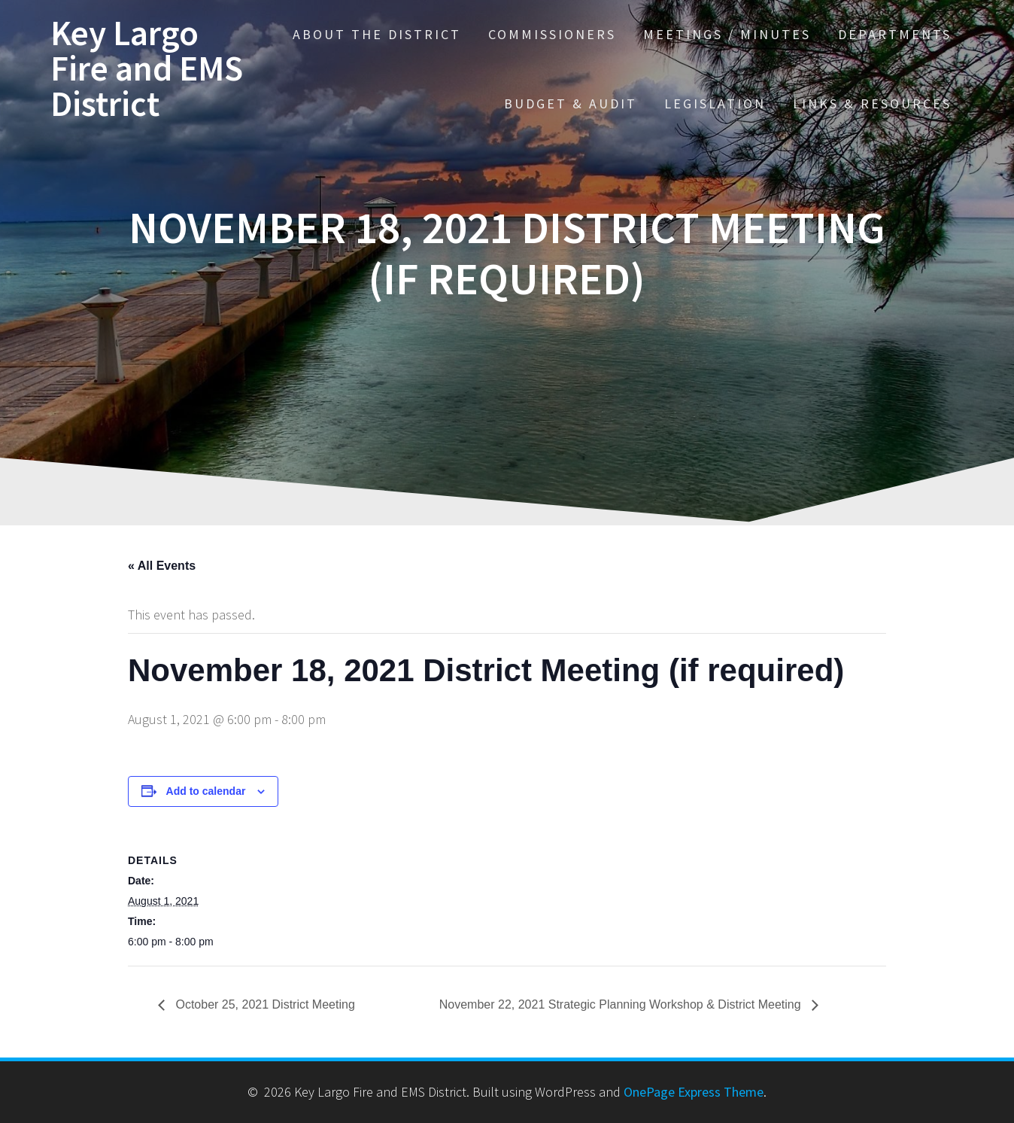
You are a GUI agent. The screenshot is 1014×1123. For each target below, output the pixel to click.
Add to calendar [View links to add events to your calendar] (206, 791)
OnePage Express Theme (694, 1091)
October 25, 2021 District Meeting (263, 1004)
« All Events (162, 565)
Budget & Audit (570, 103)
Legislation (715, 103)
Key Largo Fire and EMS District (146, 68)
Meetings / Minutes (727, 34)
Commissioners (552, 34)
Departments (895, 34)
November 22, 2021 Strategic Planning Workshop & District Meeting (621, 1004)
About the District (377, 34)
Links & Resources (872, 103)
